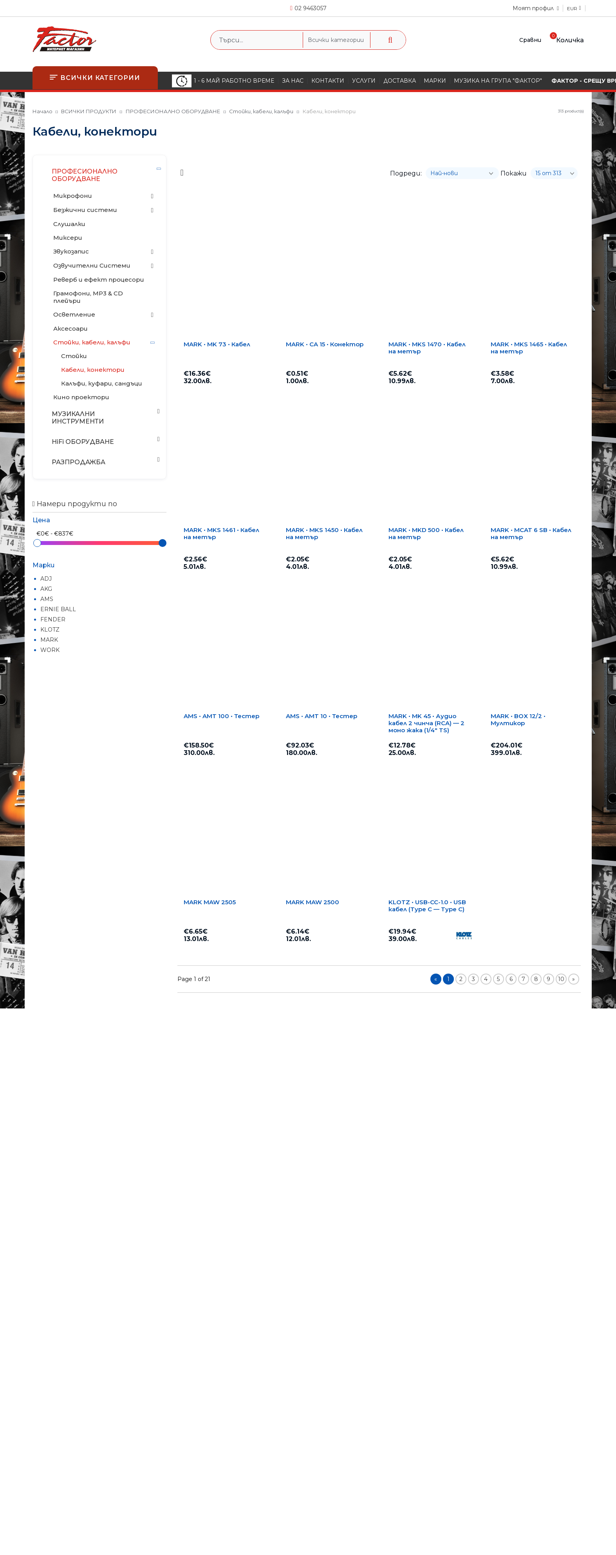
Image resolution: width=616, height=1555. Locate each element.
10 (561, 979)
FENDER (52, 619)
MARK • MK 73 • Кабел (217, 344)
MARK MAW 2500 (312, 902)
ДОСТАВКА (399, 80)
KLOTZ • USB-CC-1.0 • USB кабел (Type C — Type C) (427, 906)
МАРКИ (435, 80)
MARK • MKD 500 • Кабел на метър (426, 534)
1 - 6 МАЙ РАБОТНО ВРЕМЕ (223, 80)
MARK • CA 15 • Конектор (324, 344)
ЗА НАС (292, 80)
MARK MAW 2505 (210, 902)
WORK (50, 649)
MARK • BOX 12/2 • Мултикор (518, 720)
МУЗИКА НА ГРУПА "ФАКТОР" (498, 80)
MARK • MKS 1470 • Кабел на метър (427, 348)
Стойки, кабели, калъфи (261, 111)
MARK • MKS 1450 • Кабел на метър (324, 534)
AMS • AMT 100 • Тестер (221, 716)
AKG (46, 588)
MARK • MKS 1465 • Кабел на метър (529, 348)
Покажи (513, 173)
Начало (42, 111)
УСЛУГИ (364, 80)
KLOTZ (50, 629)
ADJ (46, 578)
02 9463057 (310, 8)
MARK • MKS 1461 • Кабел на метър (221, 534)
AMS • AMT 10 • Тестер (321, 716)
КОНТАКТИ (327, 80)
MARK (49, 639)
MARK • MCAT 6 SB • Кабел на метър (531, 534)
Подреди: (406, 173)
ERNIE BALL (58, 609)
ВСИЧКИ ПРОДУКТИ (88, 111)
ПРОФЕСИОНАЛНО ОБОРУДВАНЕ (173, 111)
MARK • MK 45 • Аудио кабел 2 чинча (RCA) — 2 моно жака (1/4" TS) (426, 723)
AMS (46, 599)
